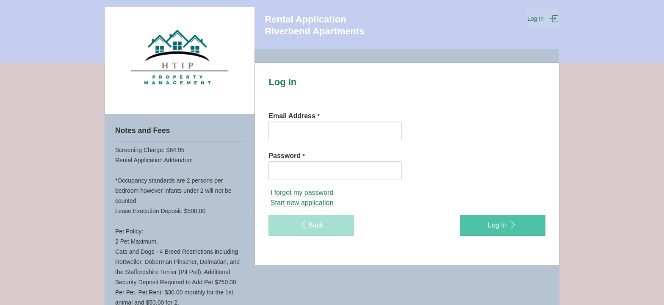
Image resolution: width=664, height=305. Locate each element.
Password (286, 155)
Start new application (302, 202)
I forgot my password (302, 192)
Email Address (294, 115)
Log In (543, 18)
